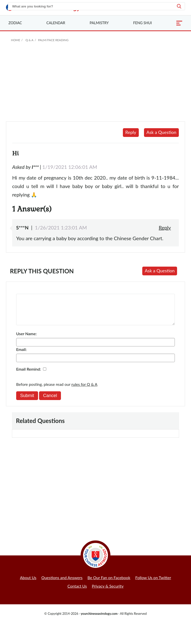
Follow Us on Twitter (153, 583)
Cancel (50, 401)
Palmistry (99, 23)
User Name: (26, 339)
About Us (28, 583)
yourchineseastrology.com (99, 620)
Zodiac (15, 23)
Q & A (29, 40)
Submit (27, 401)
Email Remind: (28, 375)
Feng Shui (142, 23)
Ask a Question (161, 132)
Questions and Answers (62, 583)
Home (15, 40)
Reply (130, 132)
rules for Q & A (84, 390)
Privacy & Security (108, 592)
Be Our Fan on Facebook (109, 583)
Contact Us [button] (77, 592)
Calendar (56, 23)
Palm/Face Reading (53, 40)
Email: (21, 355)
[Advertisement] (95, 84)
